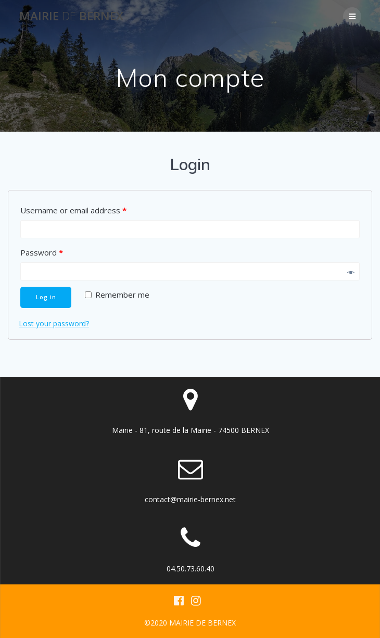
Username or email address (73, 210)
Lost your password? (54, 323)
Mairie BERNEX (71, 16)
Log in (46, 297)
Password (41, 252)
